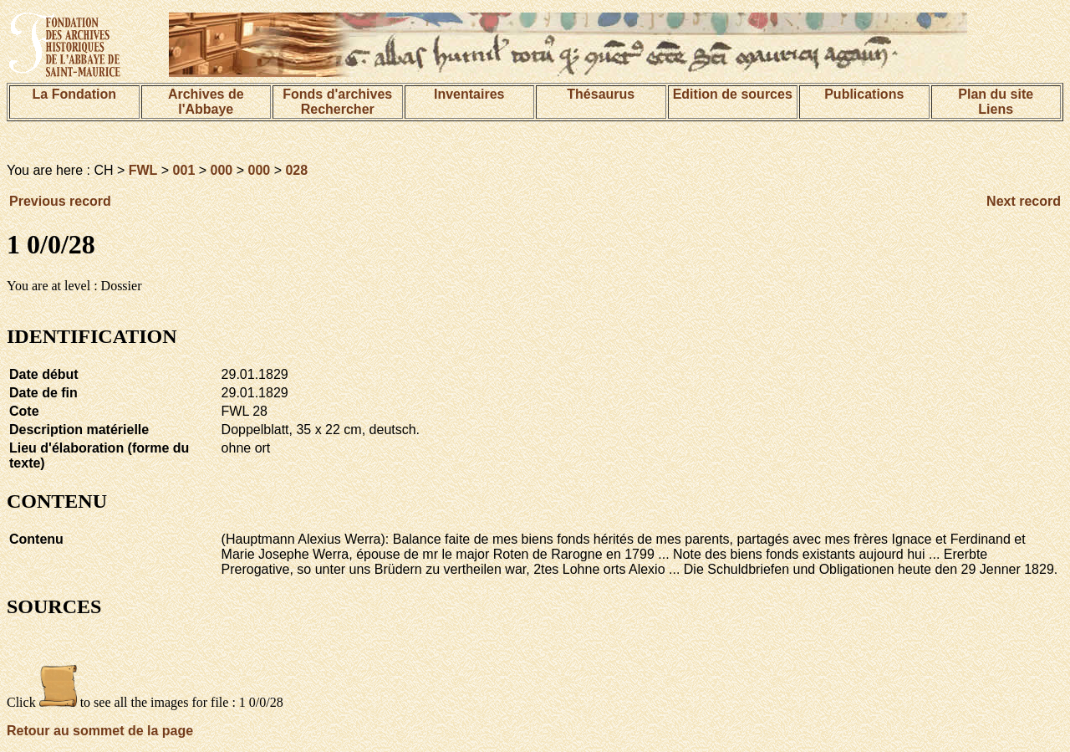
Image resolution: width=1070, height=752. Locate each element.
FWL (143, 170)
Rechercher (337, 109)
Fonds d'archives (337, 94)
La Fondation (74, 94)
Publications (864, 94)
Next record (1023, 201)
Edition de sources (732, 94)
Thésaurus (600, 94)
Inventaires (469, 94)
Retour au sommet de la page (100, 731)
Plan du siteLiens (995, 101)
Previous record (60, 201)
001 (184, 170)
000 (222, 170)
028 (296, 170)
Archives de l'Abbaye (206, 101)
